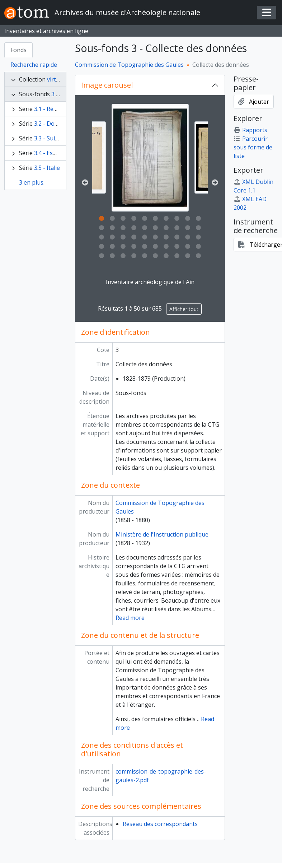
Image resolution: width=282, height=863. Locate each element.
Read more (130, 618)
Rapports (250, 130)
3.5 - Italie (47, 168)
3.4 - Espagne (52, 153)
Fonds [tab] (18, 50)
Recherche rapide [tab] (33, 65)
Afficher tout (183, 309)
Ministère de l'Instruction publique (162, 534)
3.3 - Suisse (49, 138)
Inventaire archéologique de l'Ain (150, 282)
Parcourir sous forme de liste (253, 147)
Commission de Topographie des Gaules (129, 65)
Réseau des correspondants (160, 824)
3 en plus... (33, 182)
